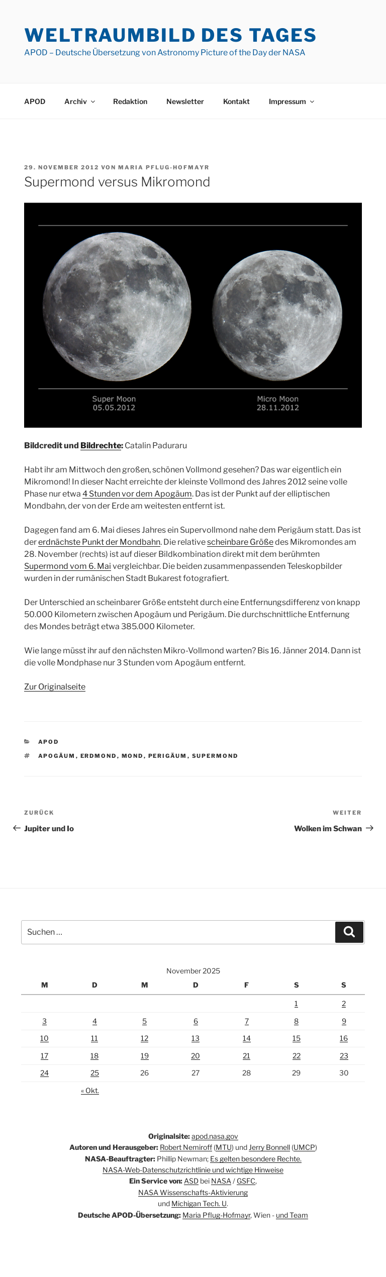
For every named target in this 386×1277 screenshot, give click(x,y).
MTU (224, 1147)
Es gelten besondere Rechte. (256, 1158)
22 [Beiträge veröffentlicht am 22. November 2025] (297, 1055)
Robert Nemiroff (186, 1147)
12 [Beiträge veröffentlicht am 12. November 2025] (144, 1038)
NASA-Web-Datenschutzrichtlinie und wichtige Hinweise (193, 1169)
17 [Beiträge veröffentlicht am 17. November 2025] (44, 1055)
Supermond (215, 755)
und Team (292, 1215)
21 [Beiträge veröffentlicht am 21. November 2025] (246, 1055)
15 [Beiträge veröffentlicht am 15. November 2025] (297, 1038)
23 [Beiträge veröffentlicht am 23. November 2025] (344, 1055)
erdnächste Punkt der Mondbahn (99, 542)
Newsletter (185, 101)
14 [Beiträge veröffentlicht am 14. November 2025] (247, 1038)
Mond (133, 755)
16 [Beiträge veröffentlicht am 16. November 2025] (344, 1038)
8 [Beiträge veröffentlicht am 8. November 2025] (296, 1021)
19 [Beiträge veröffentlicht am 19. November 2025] (145, 1055)
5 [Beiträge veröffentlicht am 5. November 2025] (144, 1021)
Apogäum (57, 755)
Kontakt (236, 101)
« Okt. (90, 1090)
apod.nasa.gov (214, 1136)
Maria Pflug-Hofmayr (164, 167)
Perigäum (167, 755)
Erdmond (98, 755)
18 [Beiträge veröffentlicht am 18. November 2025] (94, 1055)
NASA (221, 1180)
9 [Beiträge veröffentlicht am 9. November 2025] (344, 1021)
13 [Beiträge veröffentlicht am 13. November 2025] (195, 1038)
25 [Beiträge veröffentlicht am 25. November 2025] (94, 1072)
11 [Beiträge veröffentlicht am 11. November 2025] (94, 1038)
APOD (34, 101)
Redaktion (130, 101)
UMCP (304, 1147)
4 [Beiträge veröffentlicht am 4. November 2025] (94, 1021)
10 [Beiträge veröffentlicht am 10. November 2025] (44, 1038)
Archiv (80, 101)
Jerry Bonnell (269, 1147)
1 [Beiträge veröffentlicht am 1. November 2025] (296, 1003)
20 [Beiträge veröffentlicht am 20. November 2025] (195, 1055)
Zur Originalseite (54, 687)
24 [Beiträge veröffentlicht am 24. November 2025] (44, 1072)
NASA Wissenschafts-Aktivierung (193, 1192)
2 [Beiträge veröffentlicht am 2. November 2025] (344, 1003)
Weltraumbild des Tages (171, 35)
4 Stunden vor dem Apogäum (137, 494)
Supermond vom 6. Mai (67, 566)
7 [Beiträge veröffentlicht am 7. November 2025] (247, 1021)
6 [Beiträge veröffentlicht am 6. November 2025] (196, 1021)
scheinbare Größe (240, 542)
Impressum (292, 101)
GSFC (246, 1180)
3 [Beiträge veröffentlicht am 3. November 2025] (44, 1021)
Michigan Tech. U (199, 1203)
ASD (191, 1180)
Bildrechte (100, 445)
